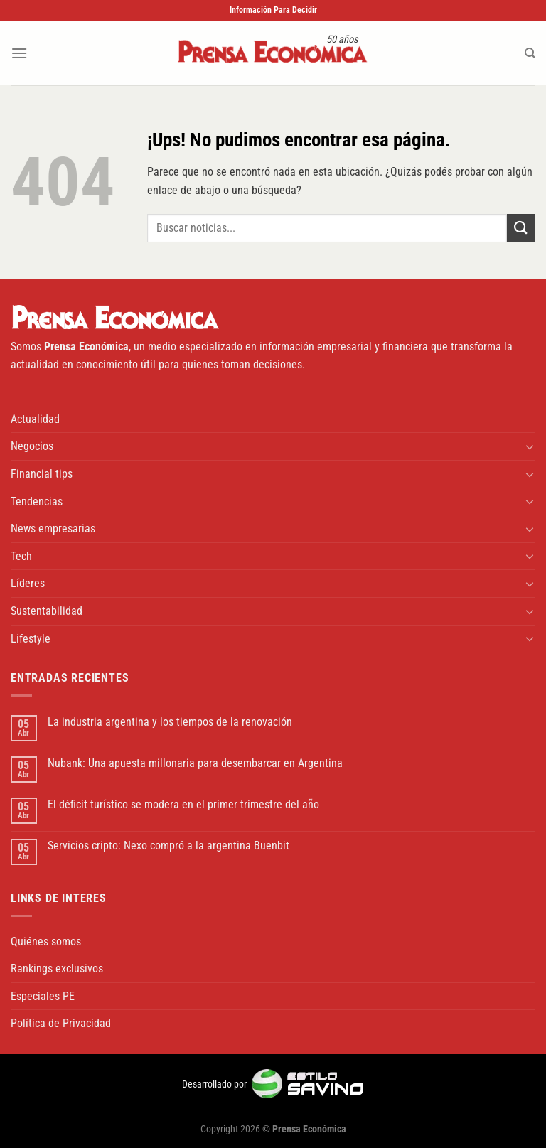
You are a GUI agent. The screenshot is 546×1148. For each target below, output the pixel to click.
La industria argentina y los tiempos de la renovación (170, 722)
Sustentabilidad (46, 611)
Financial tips (42, 474)
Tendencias (37, 501)
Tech (21, 556)
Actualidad (35, 419)
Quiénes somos (46, 941)
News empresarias (53, 528)
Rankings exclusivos (57, 968)
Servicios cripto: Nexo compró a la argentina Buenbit (168, 845)
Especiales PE (43, 996)
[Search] (530, 53)
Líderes (28, 583)
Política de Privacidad (61, 1023)
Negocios (32, 446)
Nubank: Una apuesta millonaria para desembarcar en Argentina (195, 763)
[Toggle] (529, 446)
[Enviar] (521, 228)
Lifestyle (30, 638)
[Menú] (19, 53)
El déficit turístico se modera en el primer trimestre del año (183, 804)
